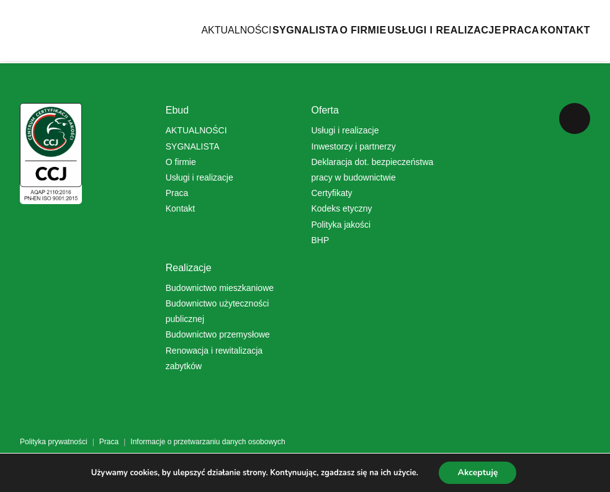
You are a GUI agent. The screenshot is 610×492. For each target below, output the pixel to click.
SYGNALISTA (248, 43)
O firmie (181, 162)
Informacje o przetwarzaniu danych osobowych (207, 441)
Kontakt (565, 43)
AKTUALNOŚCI (160, 43)
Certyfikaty (332, 193)
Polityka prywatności (53, 441)
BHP (321, 240)
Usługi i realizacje (199, 177)
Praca (501, 43)
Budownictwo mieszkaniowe (220, 288)
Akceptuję (477, 472)
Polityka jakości (341, 225)
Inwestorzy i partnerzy (354, 146)
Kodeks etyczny (342, 208)
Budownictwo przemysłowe (218, 334)
